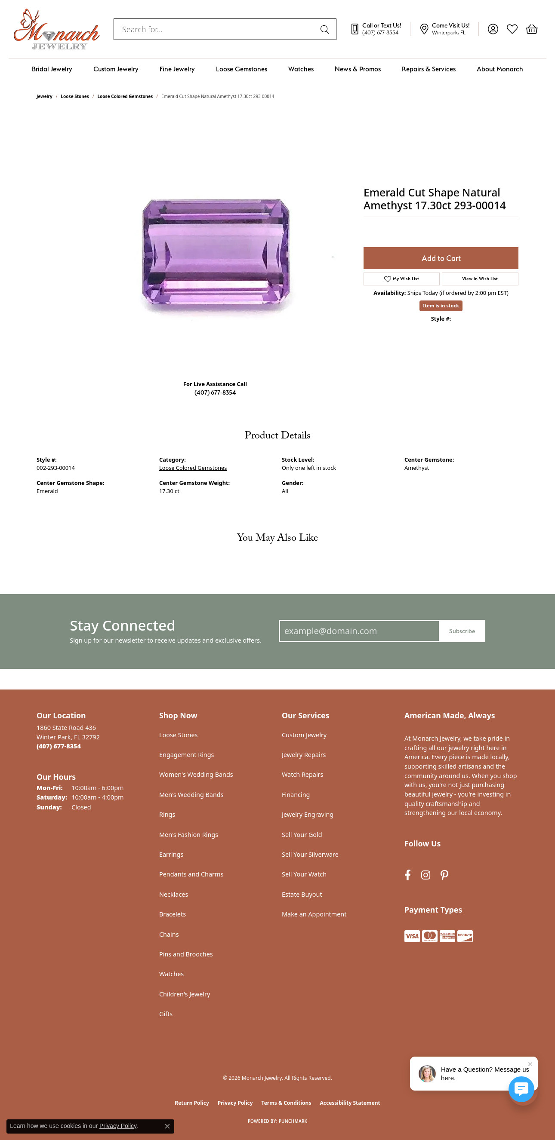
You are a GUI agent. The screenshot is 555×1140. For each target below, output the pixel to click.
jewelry (44, 96)
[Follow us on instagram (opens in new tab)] (425, 875)
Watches (301, 69)
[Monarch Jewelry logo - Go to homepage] (57, 29)
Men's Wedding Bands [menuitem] (191, 795)
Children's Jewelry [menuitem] (184, 994)
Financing (296, 795)
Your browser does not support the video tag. (217, 242)
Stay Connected (122, 625)
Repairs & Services (429, 69)
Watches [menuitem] (171, 974)
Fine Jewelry (177, 69)
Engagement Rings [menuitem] (186, 755)
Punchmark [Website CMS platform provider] (293, 1121)
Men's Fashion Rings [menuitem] (188, 834)
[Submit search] (326, 29)
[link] (379, 29)
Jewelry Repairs (304, 755)
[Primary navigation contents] (277, 69)
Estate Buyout (302, 894)
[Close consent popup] (167, 1126)
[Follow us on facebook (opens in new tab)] (407, 875)
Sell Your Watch (304, 874)
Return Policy (192, 1102)
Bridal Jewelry (52, 69)
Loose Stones (75, 96)
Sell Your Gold (302, 834)
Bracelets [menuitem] (172, 914)
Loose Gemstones (241, 69)
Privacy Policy (235, 1102)
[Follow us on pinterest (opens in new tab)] (444, 875)
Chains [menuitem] (169, 934)
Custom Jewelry (116, 69)
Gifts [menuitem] (166, 1014)
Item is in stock (441, 305)
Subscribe (462, 630)
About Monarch (500, 69)
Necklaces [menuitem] (173, 894)
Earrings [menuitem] (171, 854)
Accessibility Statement (350, 1102)
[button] (492, 29)
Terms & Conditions (286, 1102)
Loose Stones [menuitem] (178, 735)
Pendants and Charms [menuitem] (191, 874)
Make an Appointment (314, 914)
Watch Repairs (302, 774)
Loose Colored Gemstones (125, 96)
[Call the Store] (59, 746)
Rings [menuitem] (167, 814)
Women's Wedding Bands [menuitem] (196, 774)
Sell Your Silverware (310, 854)
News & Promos (358, 69)
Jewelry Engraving (307, 814)
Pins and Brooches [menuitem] (186, 954)
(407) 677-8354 (215, 392)
